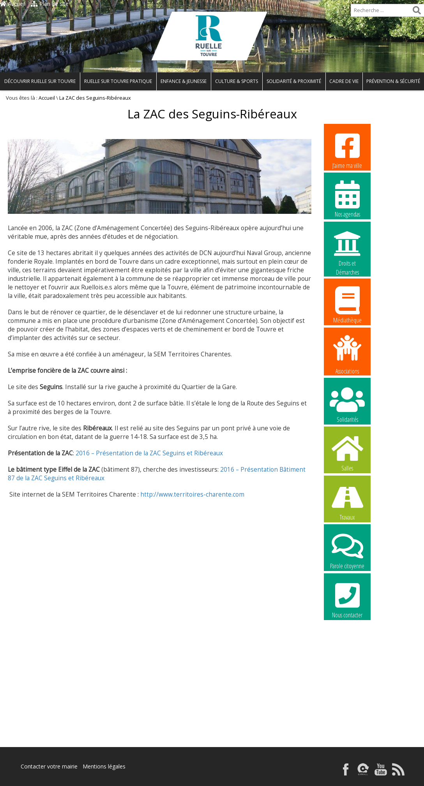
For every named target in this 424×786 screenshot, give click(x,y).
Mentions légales (104, 766)
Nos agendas (347, 199)
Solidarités (347, 404)
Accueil (12, 3)
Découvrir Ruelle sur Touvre (40, 81)
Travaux (347, 502)
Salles (347, 452)
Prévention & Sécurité (393, 81)
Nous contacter (347, 599)
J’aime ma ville (347, 150)
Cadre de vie (344, 81)
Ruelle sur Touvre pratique (118, 81)
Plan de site (50, 3)
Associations (347, 354)
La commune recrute (347, 649)
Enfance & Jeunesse (184, 81)
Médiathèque (347, 304)
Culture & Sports (236, 81)
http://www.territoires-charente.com (192, 494)
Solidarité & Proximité (294, 81)
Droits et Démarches (347, 248)
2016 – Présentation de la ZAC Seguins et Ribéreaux (149, 453)
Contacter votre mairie (49, 766)
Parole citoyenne (347, 550)
